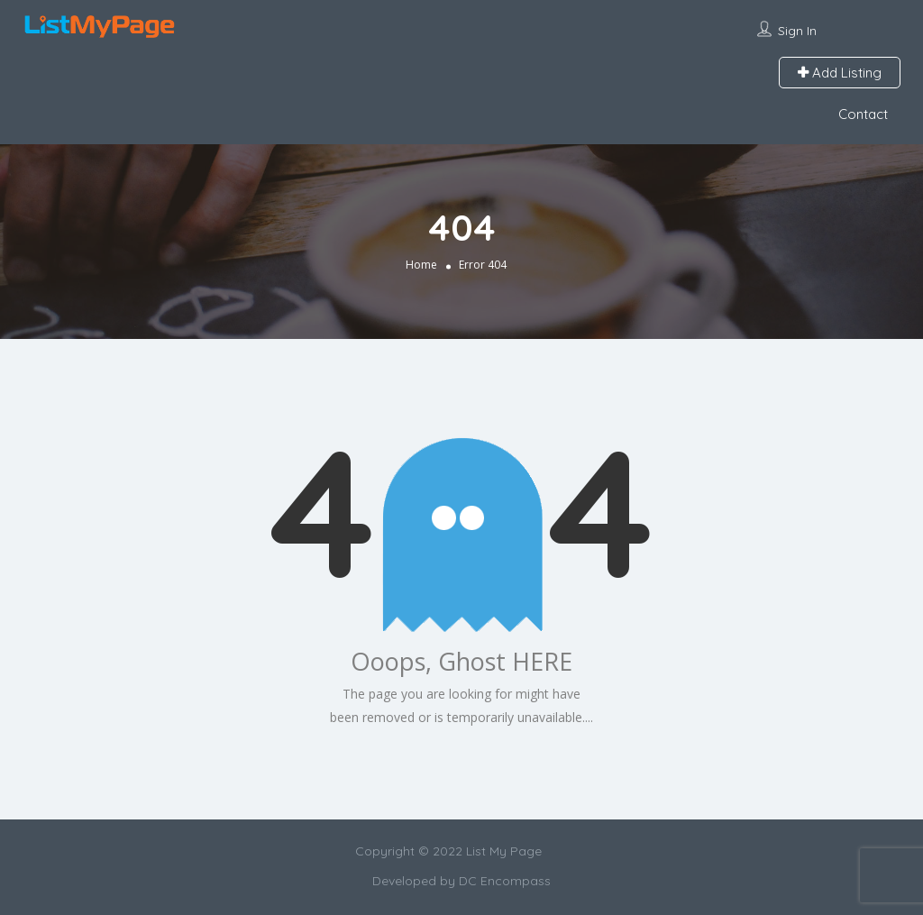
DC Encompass (505, 881)
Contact (863, 114)
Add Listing (840, 72)
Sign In (797, 31)
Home (421, 264)
